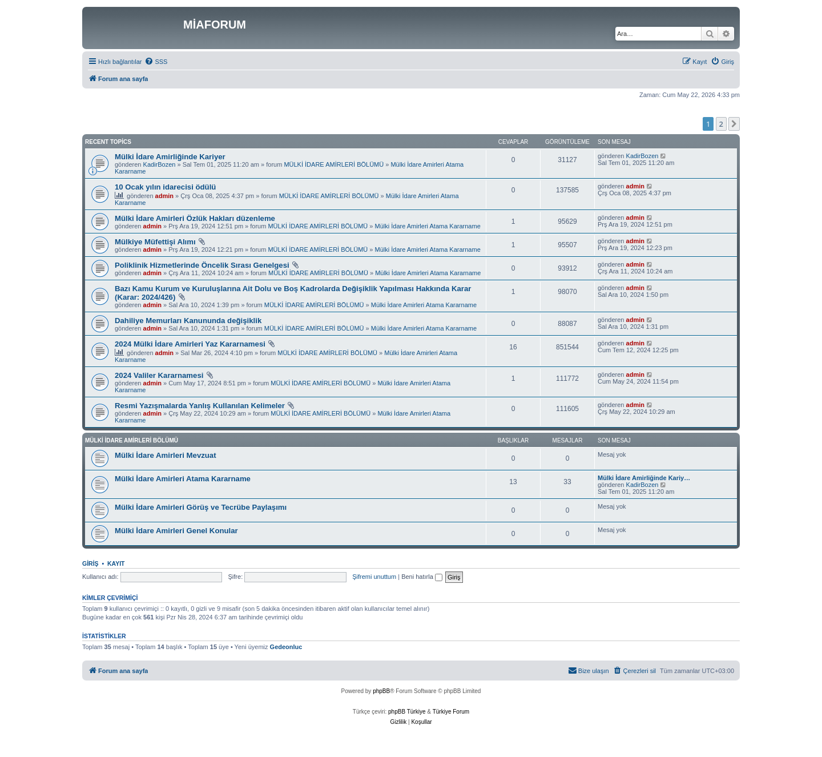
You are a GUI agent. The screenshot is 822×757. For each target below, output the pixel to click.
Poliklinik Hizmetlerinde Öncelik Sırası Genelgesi (202, 265)
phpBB (381, 691)
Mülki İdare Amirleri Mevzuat (165, 455)
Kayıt (116, 563)
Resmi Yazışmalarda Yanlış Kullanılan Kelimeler (200, 405)
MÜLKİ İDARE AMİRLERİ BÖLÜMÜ (334, 164)
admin (164, 195)
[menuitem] (155, 62)
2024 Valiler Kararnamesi (159, 375)
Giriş (90, 563)
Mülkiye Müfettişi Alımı (155, 241)
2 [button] (721, 124)
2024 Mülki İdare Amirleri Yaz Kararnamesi (190, 344)
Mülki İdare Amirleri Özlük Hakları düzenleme (195, 218)
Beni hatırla (421, 576)
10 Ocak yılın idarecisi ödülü (165, 187)
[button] (734, 124)
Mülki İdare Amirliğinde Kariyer (170, 156)
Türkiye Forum (451, 711)
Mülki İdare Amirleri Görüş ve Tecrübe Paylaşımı (201, 507)
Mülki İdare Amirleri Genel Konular (176, 530)
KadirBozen (159, 164)
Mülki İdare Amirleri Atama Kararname (428, 226)
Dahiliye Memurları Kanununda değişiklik (188, 320)
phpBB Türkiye (406, 711)
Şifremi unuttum (374, 576)
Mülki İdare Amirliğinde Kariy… (644, 477)
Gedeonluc (286, 646)
